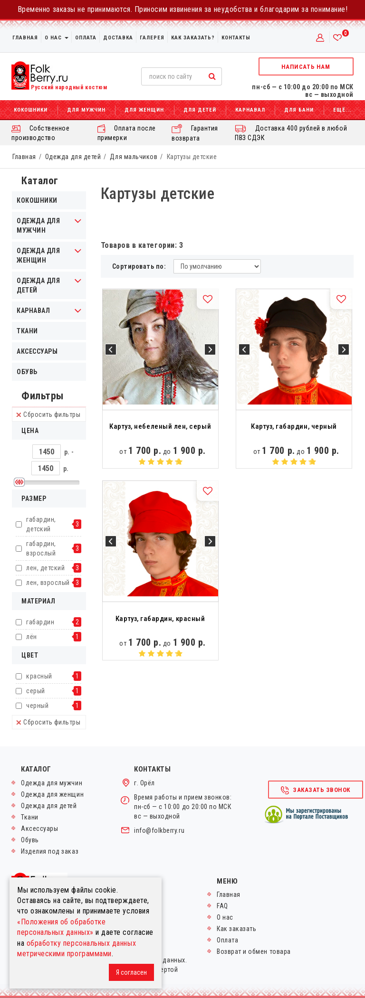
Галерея (152, 38)
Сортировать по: (139, 266)
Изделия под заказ (49, 851)
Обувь (27, 372)
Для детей (199, 110)
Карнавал (250, 110)
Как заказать (236, 928)
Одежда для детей (73, 156)
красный (39, 676)
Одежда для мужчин (51, 783)
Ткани (27, 331)
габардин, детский (41, 524)
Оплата (85, 38)
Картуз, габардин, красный (160, 618)
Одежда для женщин (52, 794)
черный (37, 705)
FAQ (222, 906)
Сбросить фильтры (48, 414)
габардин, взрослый (41, 548)
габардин (40, 622)
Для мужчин (86, 110)
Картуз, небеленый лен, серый (160, 426)
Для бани (299, 110)
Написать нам (305, 66)
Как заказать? (193, 38)
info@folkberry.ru (159, 830)
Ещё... (342, 110)
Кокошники (31, 110)
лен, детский (45, 568)
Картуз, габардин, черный (294, 426)
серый (35, 691)
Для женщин (144, 110)
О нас (56, 38)
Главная (25, 38)
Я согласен (131, 972)
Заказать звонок (315, 790)
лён (31, 636)
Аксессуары (37, 351)
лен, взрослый (48, 582)
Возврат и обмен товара (254, 951)
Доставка (118, 38)
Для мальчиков (133, 156)
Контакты (235, 38)
